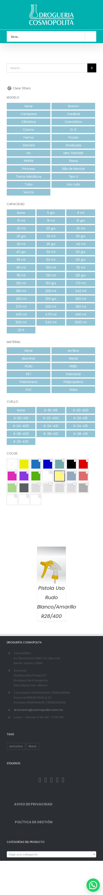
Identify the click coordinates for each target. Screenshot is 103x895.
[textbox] (51, 854)
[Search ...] (47, 67)
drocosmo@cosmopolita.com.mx (38, 710)
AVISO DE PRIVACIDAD (29, 804)
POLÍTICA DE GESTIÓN (30, 822)
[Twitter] (46, 780)
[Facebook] (40, 780)
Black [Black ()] (32, 746)
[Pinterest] (57, 780)
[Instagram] (51, 780)
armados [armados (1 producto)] (16, 746)
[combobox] (51, 854)
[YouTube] (63, 780)
